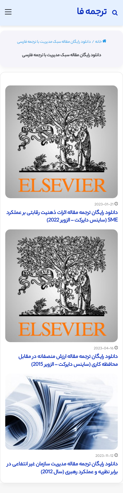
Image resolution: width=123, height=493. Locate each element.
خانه (100, 42)
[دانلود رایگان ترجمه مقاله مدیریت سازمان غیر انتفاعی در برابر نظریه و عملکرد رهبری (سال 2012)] (61, 412)
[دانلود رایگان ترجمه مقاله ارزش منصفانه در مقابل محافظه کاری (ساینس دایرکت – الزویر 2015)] (61, 285)
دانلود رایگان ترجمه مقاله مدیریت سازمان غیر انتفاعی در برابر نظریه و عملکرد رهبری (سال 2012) (62, 468)
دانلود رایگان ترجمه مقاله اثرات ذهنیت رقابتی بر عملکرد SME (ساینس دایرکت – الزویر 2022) (62, 217)
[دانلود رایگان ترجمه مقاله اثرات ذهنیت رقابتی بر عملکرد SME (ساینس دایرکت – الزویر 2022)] (61, 141)
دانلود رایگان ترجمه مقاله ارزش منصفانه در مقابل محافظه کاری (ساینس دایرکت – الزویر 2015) (68, 361)
